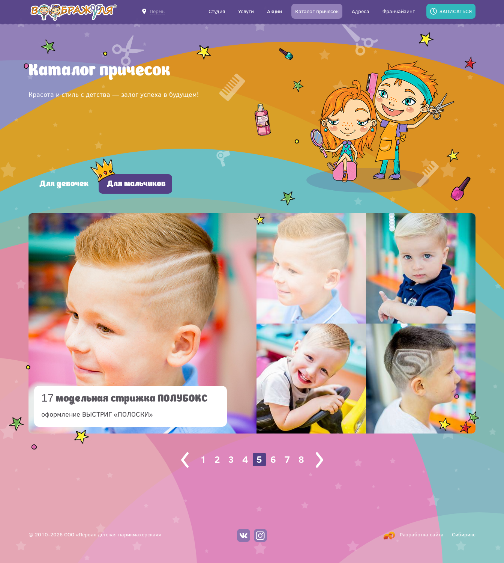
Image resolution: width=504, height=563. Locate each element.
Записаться (456, 11)
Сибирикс (464, 534)
